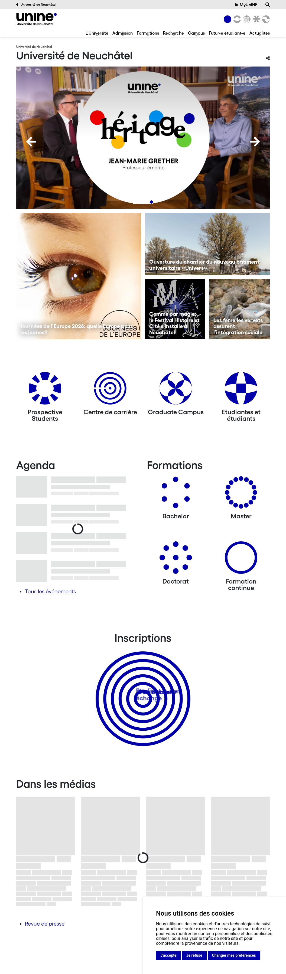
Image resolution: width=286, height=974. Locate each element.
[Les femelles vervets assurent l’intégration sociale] (239, 309)
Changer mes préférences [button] (234, 955)
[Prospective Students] (44, 390)
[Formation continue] (241, 559)
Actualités (259, 33)
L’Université (97, 33)
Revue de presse (44, 924)
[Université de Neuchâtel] (36, 19)
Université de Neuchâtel (36, 4)
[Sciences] (246, 19)
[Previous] (31, 142)
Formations (148, 33)
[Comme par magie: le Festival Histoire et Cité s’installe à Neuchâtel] (175, 309)
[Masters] (241, 494)
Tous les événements (50, 591)
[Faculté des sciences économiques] (265, 19)
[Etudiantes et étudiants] (241, 390)
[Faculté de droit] (255, 19)
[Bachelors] (175, 494)
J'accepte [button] (168, 955)
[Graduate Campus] (175, 390)
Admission (122, 33)
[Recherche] (267, 4)
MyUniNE (246, 4)
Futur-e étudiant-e (227, 33)
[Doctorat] (175, 559)
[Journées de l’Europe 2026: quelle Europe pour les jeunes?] (78, 276)
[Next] (255, 142)
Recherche (173, 33)
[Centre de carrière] (110, 390)
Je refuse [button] (194, 955)
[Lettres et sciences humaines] (236, 19)
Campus (196, 33)
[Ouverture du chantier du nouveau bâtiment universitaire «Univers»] (207, 244)
